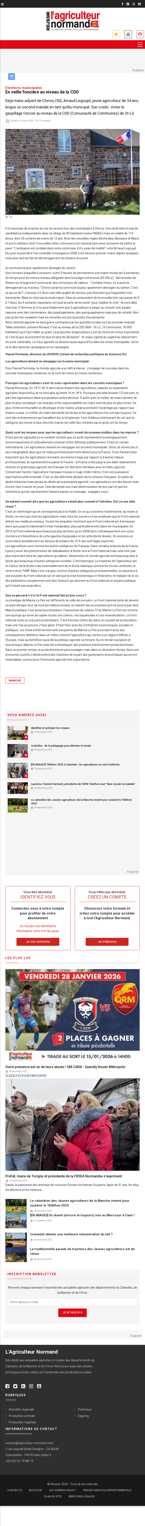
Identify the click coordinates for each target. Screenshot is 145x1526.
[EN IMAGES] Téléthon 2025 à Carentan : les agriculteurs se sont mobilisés (75, 764)
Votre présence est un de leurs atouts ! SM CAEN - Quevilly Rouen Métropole (65, 1067)
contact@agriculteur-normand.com (29, 1443)
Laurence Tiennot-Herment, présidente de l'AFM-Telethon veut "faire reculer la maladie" (83, 784)
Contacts (14, 1490)
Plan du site (52, 1496)
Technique (85, 1409)
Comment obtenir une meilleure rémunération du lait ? (71, 1234)
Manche (15, 680)
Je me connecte (140, 34)
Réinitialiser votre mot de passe (38, 931)
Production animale (22, 1416)
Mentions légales (82, 1496)
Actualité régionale (21, 1409)
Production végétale (22, 1422)
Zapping (83, 1416)
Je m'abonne (116, 34)
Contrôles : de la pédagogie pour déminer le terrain (61, 745)
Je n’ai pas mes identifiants (37, 926)
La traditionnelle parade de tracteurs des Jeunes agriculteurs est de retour (82, 1251)
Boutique (35, 1490)
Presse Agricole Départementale (107, 1490)
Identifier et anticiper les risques (50, 728)
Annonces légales (128, 34)
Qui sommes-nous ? (62, 1490)
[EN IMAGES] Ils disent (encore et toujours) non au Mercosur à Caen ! (82, 1215)
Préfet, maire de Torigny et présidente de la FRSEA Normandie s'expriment (63, 1176)
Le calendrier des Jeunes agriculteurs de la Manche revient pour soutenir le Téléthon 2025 (81, 801)
